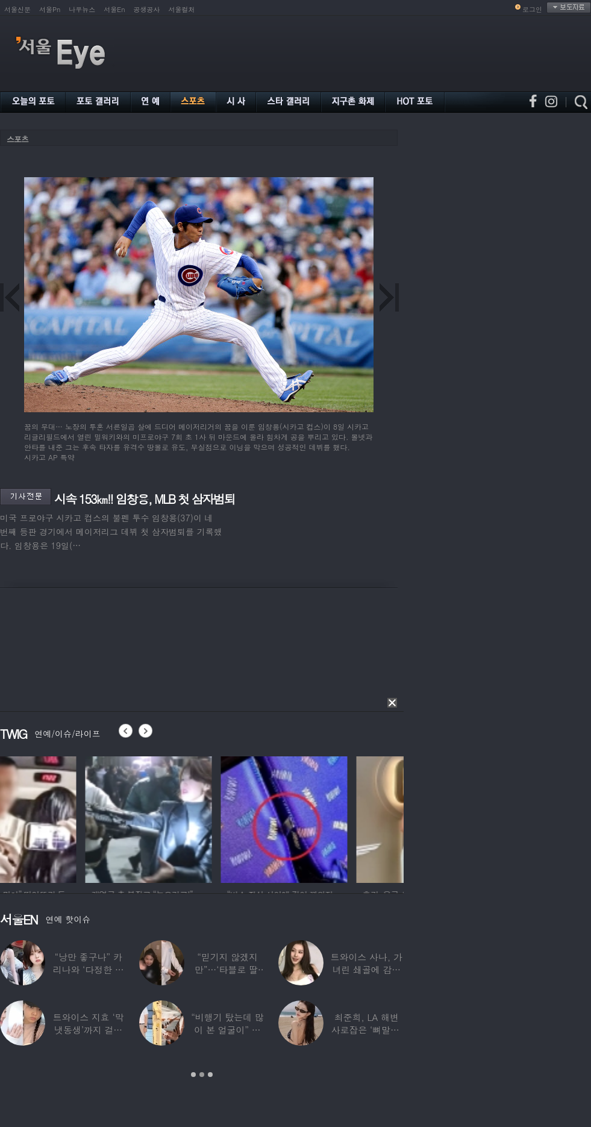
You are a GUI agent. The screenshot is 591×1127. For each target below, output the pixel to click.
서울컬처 (182, 9)
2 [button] (201, 1074)
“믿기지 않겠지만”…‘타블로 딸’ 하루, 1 (227, 969)
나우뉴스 (82, 9)
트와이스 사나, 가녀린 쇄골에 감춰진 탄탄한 (366, 969)
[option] (63, 817)
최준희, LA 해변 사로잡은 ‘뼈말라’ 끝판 (366, 1030)
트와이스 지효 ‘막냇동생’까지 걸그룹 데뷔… (88, 1030)
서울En (114, 9)
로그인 (532, 9)
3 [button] (210, 1074)
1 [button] (193, 1074)
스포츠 (17, 139)
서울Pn (49, 9)
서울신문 (17, 9)
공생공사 (147, 9)
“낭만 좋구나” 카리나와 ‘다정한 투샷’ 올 (88, 969)
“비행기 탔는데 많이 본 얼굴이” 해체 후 (227, 1030)
